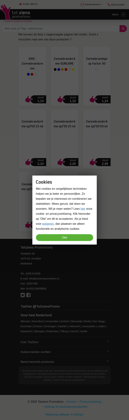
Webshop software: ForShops (64, 414)
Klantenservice (90, 4)
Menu (119, 14)
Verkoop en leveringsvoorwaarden (66, 406)
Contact (71, 401)
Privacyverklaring (90, 401)
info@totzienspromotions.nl (44, 278)
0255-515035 (116, 4)
